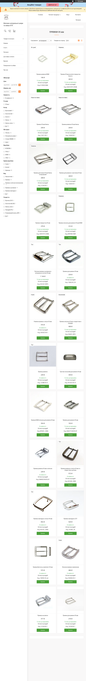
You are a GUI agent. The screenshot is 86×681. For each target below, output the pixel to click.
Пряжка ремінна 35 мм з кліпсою (42, 468)
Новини (6, 43)
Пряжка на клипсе (43, 615)
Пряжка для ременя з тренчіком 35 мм (70, 173)
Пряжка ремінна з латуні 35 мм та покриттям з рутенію (70, 469)
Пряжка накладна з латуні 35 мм (42, 518)
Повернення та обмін (10, 65)
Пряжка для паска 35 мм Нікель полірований (43, 173)
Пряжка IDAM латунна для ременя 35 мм (43, 420)
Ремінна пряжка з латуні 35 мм (43, 321)
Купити (43, 90)
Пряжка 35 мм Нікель (43, 124)
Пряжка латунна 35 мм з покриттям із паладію (70, 322)
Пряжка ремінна (42, 371)
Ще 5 (6, 216)
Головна (40, 14)
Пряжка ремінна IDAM (43, 74)
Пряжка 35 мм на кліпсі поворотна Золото (70, 75)
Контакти (78, 14)
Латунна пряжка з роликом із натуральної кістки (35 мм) (42, 272)
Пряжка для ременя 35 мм (70, 271)
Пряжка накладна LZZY (70, 518)
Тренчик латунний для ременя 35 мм (70, 371)
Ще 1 (6, 194)
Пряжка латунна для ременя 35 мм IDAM (70, 223)
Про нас (6, 70)
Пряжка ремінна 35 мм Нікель (70, 124)
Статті (5, 47)
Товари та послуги (9, 38)
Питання (6, 52)
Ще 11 (7, 126)
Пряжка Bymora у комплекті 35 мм (43, 567)
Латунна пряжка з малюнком (70, 567)
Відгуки (6, 61)
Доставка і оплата (9, 56)
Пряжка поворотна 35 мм (42, 223)
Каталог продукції (54, 14)
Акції (67, 14)
